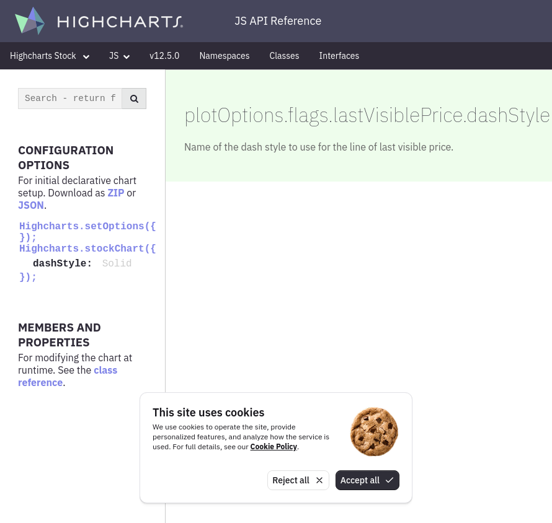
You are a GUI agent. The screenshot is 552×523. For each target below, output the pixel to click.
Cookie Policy (274, 446)
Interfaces (339, 55)
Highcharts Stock (49, 55)
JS (119, 55)
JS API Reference (277, 21)
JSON (31, 205)
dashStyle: (66, 264)
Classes (285, 55)
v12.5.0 (164, 55)
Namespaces (224, 55)
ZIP (115, 193)
